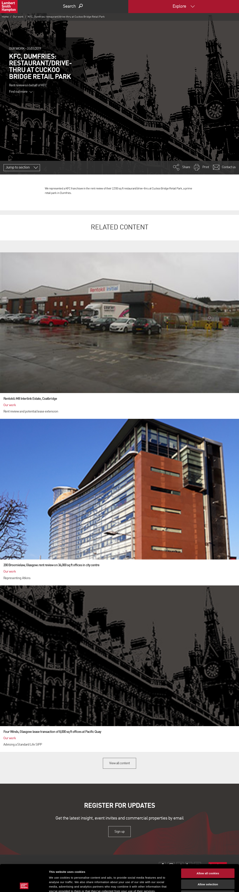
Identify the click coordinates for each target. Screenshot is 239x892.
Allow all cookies (208, 846)
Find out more (20, 91)
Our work (18, 17)
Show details (196, 884)
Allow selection (208, 857)
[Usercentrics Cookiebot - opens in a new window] (24, 885)
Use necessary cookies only (207, 868)
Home (5, 17)
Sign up (119, 831)
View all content (119, 763)
